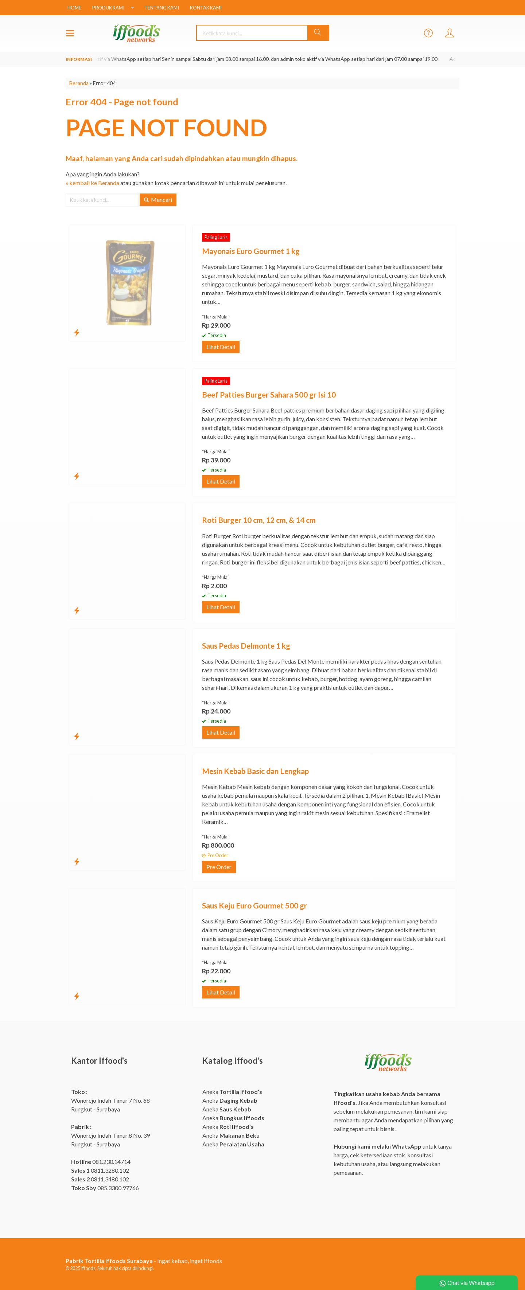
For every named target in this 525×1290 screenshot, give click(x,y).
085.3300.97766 (105, 1187)
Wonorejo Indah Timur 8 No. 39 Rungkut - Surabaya (110, 1135)
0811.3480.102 (100, 1179)
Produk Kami (108, 8)
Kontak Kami (206, 8)
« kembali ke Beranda (92, 182)
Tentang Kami (161, 8)
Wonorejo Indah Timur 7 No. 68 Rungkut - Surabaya (110, 1100)
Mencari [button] (158, 199)
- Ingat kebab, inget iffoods (144, 1260)
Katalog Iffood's (232, 1061)
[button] (317, 33)
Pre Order (219, 866)
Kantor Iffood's (99, 1061)
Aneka (232, 1091)
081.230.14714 (101, 1161)
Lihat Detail (220, 346)
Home (74, 8)
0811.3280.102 (100, 1170)
